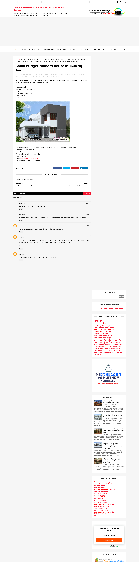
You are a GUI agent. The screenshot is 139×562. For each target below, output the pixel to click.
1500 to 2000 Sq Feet (29, 59)
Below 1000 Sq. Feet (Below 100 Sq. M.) (106, 105)
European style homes (60, 509)
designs (98, 88)
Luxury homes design (60, 428)
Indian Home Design (59, 458)
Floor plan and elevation (61, 449)
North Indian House (59, 504)
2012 (18, 454)
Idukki (17, 472)
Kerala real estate (58, 548)
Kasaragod (19, 475)
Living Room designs (59, 470)
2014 (19, 417)
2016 (18, 411)
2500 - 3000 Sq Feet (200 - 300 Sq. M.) (106, 110)
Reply (22, 209)
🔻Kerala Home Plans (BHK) (29, 49)
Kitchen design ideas (60, 499)
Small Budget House (27, 77)
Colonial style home (59, 442)
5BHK (115, 74)
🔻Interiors (112, 49)
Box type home (58, 435)
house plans (101, 97)
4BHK (109, 74)
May (18, 440)
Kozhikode (19, 481)
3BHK (38, 59)
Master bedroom (58, 515)
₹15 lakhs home (97, 251)
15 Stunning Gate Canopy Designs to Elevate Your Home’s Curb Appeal (109, 168)
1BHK (94, 74)
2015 (18, 414)
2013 (18, 419)
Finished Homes (99, 49)
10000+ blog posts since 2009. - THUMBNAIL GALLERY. (30, 559)
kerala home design (59, 59)
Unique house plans (99, 99)
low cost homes (58, 506)
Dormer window (58, 490)
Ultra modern (57, 481)
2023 (19, 393)
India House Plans (46, 59)
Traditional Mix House (60, 529)
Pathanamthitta (21, 487)
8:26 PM (85, 204)
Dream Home (57, 527)
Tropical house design (60, 497)
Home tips (56, 534)
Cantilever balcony (59, 545)
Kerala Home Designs (26, 2)
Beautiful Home (58, 426)
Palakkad (18, 485)
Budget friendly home (60, 467)
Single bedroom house (60, 552)
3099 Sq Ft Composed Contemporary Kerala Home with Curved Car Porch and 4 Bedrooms (110, 212)
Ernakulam (19, 470)
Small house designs (34, 61)
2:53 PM (85, 228)
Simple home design (59, 502)
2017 (18, 409)
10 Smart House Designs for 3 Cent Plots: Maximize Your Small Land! (112, 196)
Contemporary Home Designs (63, 415)
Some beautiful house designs (107, 402)
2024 (19, 390)
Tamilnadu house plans (100, 103)
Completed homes (59, 465)
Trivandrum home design (49, 61)
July (18, 435)
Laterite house (57, 522)
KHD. (54, 559)
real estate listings (107, 467)
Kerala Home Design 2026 (66, 49)
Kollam (17, 477)
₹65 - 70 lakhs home (99, 268)
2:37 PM (85, 239)
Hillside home (57, 536)
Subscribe (107, 306)
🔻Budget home (84, 49)
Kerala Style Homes (59, 444)
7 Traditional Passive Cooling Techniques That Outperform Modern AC (110, 227)
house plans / (103, 95)
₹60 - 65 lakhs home (99, 267)
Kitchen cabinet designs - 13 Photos (109, 433)
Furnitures (56, 538)
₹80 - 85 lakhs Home (99, 274)
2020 (19, 401)
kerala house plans (59, 531)
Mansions (95, 120)
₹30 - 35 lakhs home (99, 257)
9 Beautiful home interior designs (108, 394)
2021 (18, 398)
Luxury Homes (74, 2)
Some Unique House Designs (107, 409)
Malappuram (19, 483)
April (18, 443)
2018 (18, 406)
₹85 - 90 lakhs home (99, 276)
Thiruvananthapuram (23, 489)
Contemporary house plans (102, 93)
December (20, 421)
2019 (18, 403)
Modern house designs (60, 412)
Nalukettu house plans (60, 541)
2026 (19, 385)
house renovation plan (60, 520)
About (82, 2)
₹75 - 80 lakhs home (99, 272)
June (18, 437)
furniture (117, 456)
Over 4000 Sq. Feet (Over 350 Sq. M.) (105, 114)
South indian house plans (61, 460)
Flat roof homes (58, 417)
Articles (55, 476)
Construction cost (59, 474)
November (20, 424)
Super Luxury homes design (62, 456)
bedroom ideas (57, 486)
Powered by (107, 312)
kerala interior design (60, 463)
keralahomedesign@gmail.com (102, 507)
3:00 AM (85, 256)
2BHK (99, 74)
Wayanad (18, 492)
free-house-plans (58, 440)
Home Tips (96, 86)
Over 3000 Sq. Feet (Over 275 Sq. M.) (105, 112)
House (99, 90)
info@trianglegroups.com (31, 159)
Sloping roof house (59, 419)
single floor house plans (61, 479)
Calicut (26, 481)
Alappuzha (19, 468)
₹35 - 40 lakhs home (99, 259)
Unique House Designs (60, 472)
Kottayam (18, 479)
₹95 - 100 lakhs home (100, 280)
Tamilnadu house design (61, 488)
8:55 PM (85, 215)
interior (55, 433)
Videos (54, 483)
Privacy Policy (97, 364)
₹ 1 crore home (97, 282)
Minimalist (56, 513)
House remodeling (59, 525)
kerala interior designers (61, 518)
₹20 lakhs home (98, 253)
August (19, 432)
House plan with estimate (61, 493)
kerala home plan (71, 59)
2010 (18, 459)
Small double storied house (62, 447)
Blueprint (55, 543)
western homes (58, 511)
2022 (19, 396)
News (93, 2)
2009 (19, 462)
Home (16, 2)
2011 (18, 456)
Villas (54, 438)
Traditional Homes (63, 2)
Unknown (24, 228)
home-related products (106, 458)
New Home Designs (59, 451)
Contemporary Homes (50, 2)
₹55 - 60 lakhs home (99, 265)
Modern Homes (38, 2)
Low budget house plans (101, 92)
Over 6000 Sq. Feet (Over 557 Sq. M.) (105, 116)
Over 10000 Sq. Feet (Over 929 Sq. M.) (106, 118)
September (21, 429)
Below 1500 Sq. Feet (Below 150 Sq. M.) (106, 107)
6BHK (120, 74)
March (19, 445)
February (20, 448)
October (20, 427)
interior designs (108, 456)
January (19, 450)
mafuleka (24, 257)
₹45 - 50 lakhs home (99, 261)
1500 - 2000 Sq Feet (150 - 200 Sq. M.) (106, 109)
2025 (19, 388)
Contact (88, 2)
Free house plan (48, 49)
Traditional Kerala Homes (61, 454)
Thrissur (18, 491)
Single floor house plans (101, 101)
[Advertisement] (69, 31)
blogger (84, 194)
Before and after (58, 550)
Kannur (17, 474)
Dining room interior (59, 495)
